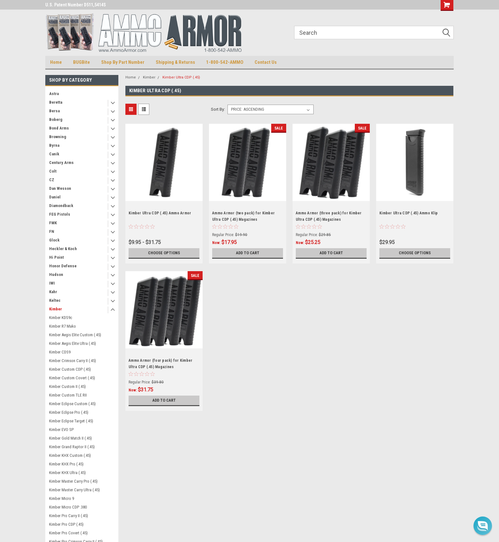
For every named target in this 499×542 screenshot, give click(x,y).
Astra (54, 93)
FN (51, 231)
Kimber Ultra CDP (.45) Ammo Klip (408, 213)
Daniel (55, 197)
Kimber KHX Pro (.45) (66, 464)
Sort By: (218, 109)
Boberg (55, 119)
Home (56, 62)
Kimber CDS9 (60, 352)
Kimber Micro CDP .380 (68, 507)
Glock (54, 240)
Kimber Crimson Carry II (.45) (72, 360)
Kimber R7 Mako (62, 326)
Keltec (55, 300)
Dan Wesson (60, 188)
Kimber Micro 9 (61, 498)
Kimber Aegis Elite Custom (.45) (75, 334)
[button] (482, 525)
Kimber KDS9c (60, 317)
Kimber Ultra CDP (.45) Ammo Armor (160, 213)
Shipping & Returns (175, 62)
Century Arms (61, 162)
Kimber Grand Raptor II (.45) (72, 446)
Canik (54, 154)
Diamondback (61, 205)
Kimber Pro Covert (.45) (68, 533)
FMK (53, 222)
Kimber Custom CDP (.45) (70, 369)
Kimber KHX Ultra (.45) (67, 472)
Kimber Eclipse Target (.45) (71, 421)
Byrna (54, 145)
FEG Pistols (59, 214)
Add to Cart (247, 253)
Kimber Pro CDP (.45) (66, 524)
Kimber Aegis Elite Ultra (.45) (72, 343)
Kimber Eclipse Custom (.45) (72, 403)
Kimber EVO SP (61, 429)
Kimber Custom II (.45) (67, 386)
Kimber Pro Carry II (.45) (68, 515)
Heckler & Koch (63, 248)
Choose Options (164, 253)
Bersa (54, 110)
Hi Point (56, 257)
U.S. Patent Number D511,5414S (75, 4)
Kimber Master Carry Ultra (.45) (74, 489)
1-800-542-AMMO (224, 62)
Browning (57, 136)
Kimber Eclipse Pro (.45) (68, 412)
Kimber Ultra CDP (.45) (181, 77)
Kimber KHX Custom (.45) (70, 455)
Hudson (56, 274)
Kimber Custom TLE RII (68, 395)
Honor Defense (63, 266)
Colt (52, 171)
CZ (51, 179)
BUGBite (81, 62)
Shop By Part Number (123, 62)
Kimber (55, 309)
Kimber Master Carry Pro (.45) (73, 481)
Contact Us (266, 62)
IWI (52, 283)
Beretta (55, 102)
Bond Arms (59, 128)
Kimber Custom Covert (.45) (72, 377)
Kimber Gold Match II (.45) (70, 438)
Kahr (53, 291)
